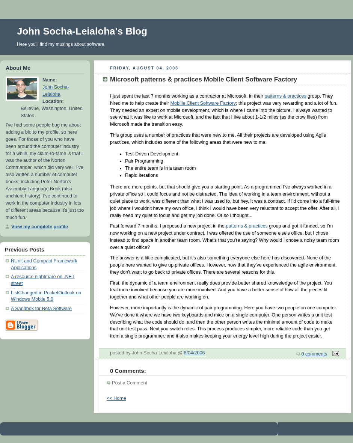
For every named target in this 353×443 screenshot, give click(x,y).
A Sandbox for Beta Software (41, 308)
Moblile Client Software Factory (203, 103)
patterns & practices (285, 96)
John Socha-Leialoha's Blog (82, 31)
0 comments (314, 354)
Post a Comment (129, 383)
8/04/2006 (194, 353)
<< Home (116, 398)
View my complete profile (39, 226)
